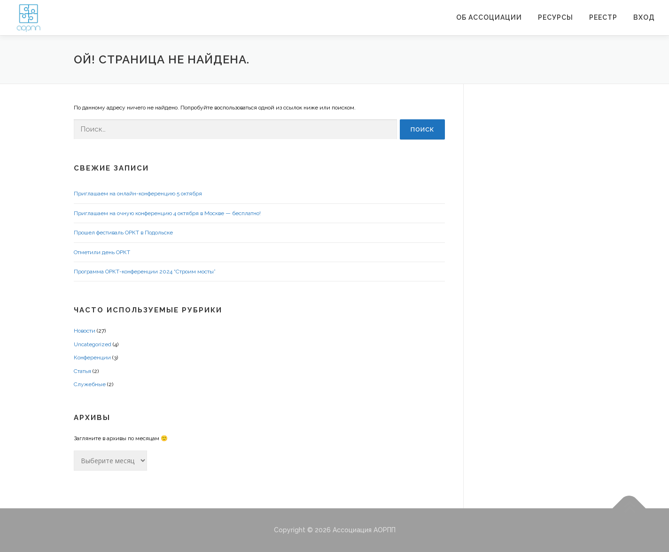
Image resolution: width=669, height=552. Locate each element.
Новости (84, 330)
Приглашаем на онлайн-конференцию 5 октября (138, 193)
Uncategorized (92, 344)
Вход (644, 17)
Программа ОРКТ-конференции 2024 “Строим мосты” (145, 271)
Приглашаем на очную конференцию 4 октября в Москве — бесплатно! (167, 213)
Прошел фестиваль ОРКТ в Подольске (123, 232)
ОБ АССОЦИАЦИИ (489, 17)
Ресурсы (555, 17)
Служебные (90, 384)
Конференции (92, 357)
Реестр (603, 17)
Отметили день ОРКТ (102, 252)
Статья (82, 371)
